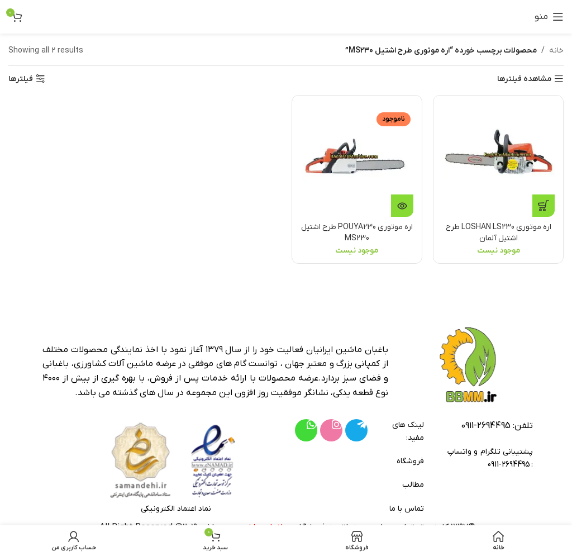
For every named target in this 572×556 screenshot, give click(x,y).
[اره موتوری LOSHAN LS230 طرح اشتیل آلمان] (498, 160)
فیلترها (20, 79)
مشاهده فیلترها (524, 79)
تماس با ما (406, 508)
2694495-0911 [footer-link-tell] (486, 425)
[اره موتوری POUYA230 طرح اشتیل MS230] (357, 160)
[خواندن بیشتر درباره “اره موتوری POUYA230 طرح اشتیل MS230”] (402, 205)
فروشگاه (410, 461)
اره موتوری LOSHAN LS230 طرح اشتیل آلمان (498, 233)
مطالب (413, 484)
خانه (556, 50)
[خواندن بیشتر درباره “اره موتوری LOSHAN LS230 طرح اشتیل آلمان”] (543, 205)
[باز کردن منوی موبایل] (549, 17)
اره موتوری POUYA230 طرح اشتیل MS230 (357, 233)
